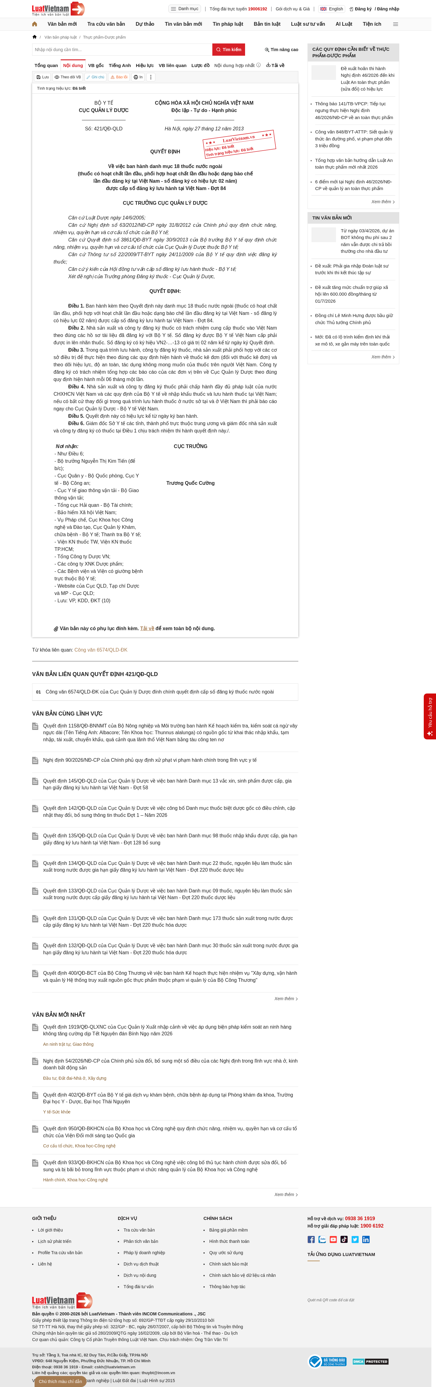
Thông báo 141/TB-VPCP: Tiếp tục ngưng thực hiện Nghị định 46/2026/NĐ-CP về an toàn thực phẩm (354, 110)
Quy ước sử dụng (226, 1252)
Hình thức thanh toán (229, 1241)
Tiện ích (372, 24)
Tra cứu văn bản (106, 24)
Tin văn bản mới (183, 24)
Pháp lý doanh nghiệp (144, 1252)
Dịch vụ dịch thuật (141, 1264)
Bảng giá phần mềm (228, 1230)
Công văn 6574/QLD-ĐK (100, 649)
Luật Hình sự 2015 (157, 1380)
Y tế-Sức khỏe (56, 1111)
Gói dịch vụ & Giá (293, 8)
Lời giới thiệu (50, 1230)
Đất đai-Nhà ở (71, 1078)
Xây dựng (97, 1078)
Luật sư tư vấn (308, 24)
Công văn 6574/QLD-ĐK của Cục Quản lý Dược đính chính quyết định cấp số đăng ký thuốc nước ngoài (160, 691)
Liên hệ (45, 1264)
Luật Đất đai (124, 1380)
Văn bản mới (62, 24)
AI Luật (344, 24)
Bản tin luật (267, 24)
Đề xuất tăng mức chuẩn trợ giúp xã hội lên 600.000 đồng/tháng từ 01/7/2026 (351, 294)
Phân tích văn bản (141, 1241)
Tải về (147, 628)
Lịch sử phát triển (54, 1241)
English (331, 8)
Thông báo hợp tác (227, 1286)
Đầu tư (49, 1078)
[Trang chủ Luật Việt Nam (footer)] (62, 1307)
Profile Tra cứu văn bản (60, 1252)
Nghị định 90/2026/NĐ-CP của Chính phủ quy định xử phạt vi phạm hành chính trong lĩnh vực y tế (150, 760)
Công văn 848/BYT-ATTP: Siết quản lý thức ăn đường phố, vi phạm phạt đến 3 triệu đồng (354, 138)
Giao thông (83, 1044)
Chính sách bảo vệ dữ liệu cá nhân (242, 1275)
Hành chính (54, 1179)
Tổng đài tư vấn (139, 1286)
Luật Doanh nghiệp (91, 1380)
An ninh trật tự (56, 1044)
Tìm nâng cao (281, 49)
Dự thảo (145, 24)
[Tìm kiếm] (228, 49)
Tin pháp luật (228, 24)
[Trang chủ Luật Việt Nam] (58, 9)
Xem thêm (286, 998)
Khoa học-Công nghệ (95, 1145)
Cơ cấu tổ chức (58, 1145)
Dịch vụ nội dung (140, 1275)
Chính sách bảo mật (228, 1264)
